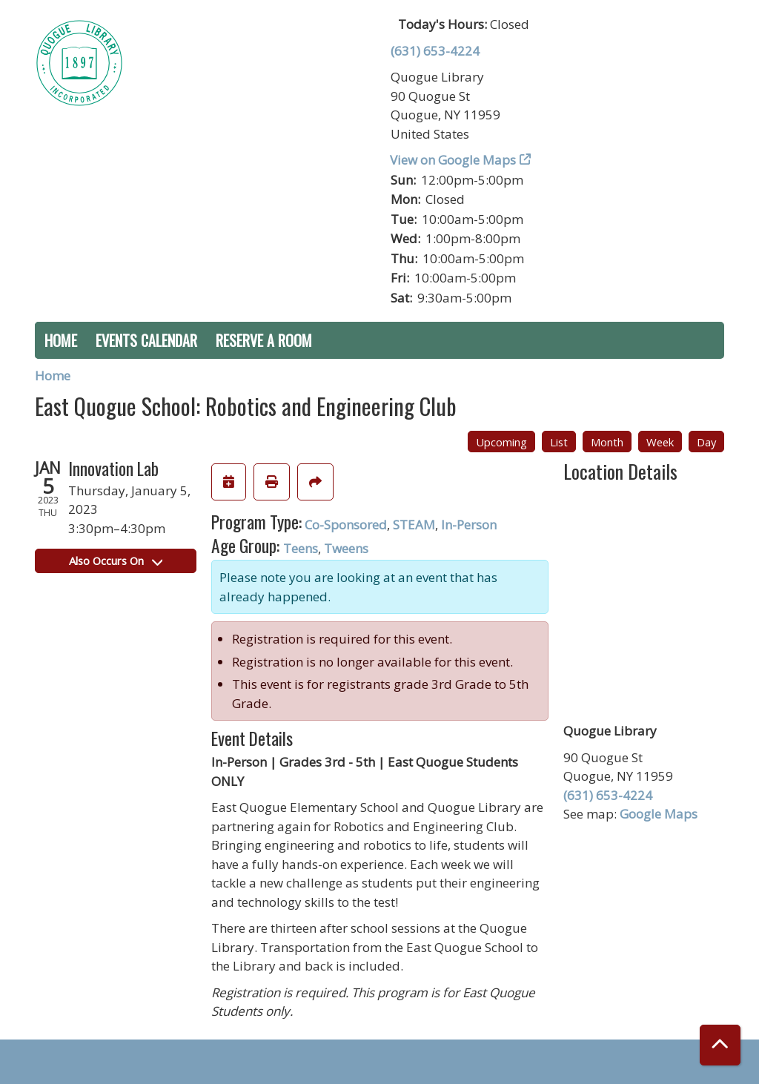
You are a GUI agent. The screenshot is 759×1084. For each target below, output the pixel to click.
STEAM (414, 524)
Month (607, 441)
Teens (300, 548)
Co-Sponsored (346, 524)
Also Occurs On (115, 560)
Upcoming (501, 441)
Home (60, 340)
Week (660, 441)
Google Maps (658, 813)
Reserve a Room (264, 340)
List (559, 441)
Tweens (346, 548)
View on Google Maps (453, 159)
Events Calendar (146, 340)
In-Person (469, 524)
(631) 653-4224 (435, 50)
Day (706, 441)
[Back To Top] (720, 1045)
